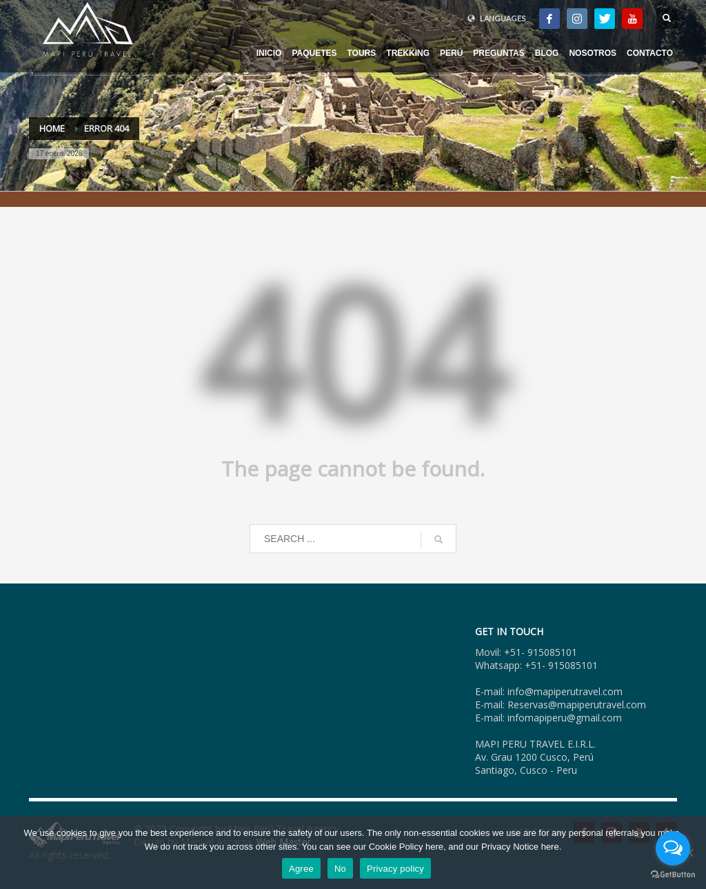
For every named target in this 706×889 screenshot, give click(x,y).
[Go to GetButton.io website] (673, 874)
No (340, 868)
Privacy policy (395, 868)
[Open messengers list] (673, 848)
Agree (301, 868)
